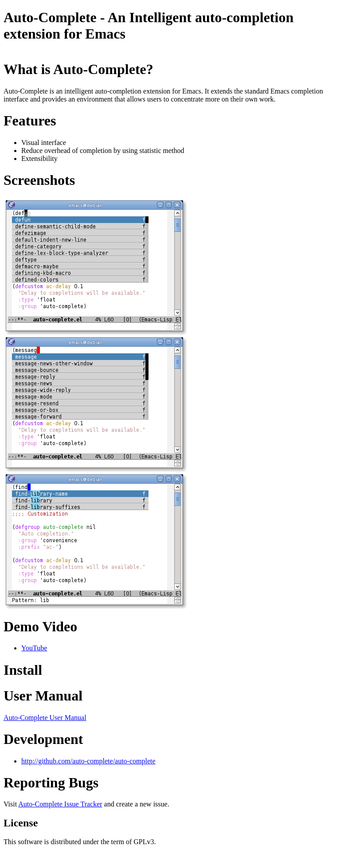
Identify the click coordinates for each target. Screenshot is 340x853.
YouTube (34, 648)
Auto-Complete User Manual (45, 717)
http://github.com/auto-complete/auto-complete (88, 761)
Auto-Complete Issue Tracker (60, 804)
